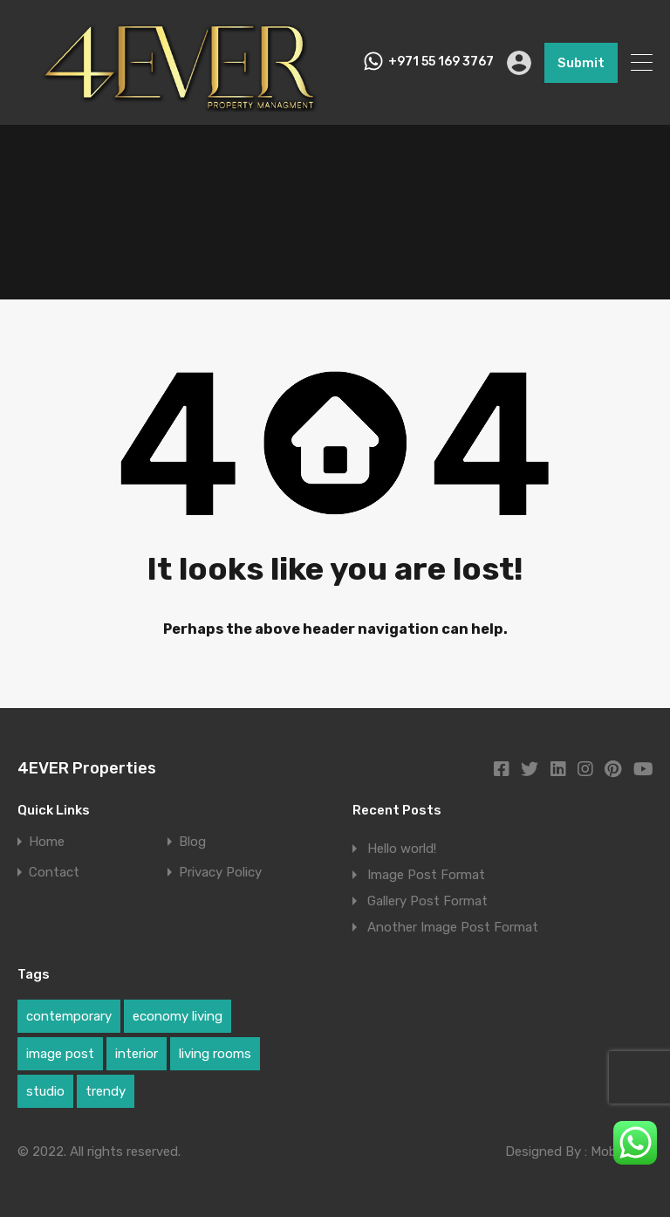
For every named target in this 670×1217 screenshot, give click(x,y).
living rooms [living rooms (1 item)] (215, 1054)
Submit (581, 63)
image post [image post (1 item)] (60, 1054)
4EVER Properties (86, 768)
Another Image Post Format (452, 927)
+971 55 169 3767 (441, 62)
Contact (54, 872)
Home (47, 842)
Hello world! (401, 848)
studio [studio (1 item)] (45, 1091)
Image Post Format (426, 875)
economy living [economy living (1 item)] (177, 1016)
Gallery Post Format (427, 901)
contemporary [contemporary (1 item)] (69, 1016)
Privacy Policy (220, 872)
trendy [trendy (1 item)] (105, 1091)
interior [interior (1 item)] (136, 1054)
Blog (192, 842)
